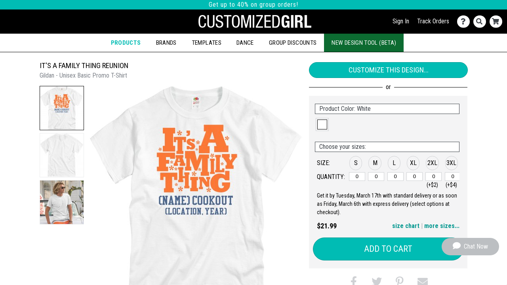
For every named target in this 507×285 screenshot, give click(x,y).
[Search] (481, 21)
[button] (62, 108)
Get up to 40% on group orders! (253, 4)
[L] (395, 176)
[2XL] (433, 176)
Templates (206, 42)
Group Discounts (292, 42)
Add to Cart (388, 249)
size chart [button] (405, 226)
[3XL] (453, 176)
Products (126, 42)
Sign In (401, 21)
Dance (245, 42)
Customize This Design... (389, 69)
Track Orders (433, 21)
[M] (376, 176)
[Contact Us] (465, 21)
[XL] (414, 176)
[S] (357, 176)
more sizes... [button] (441, 226)
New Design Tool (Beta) (364, 42)
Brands (166, 42)
